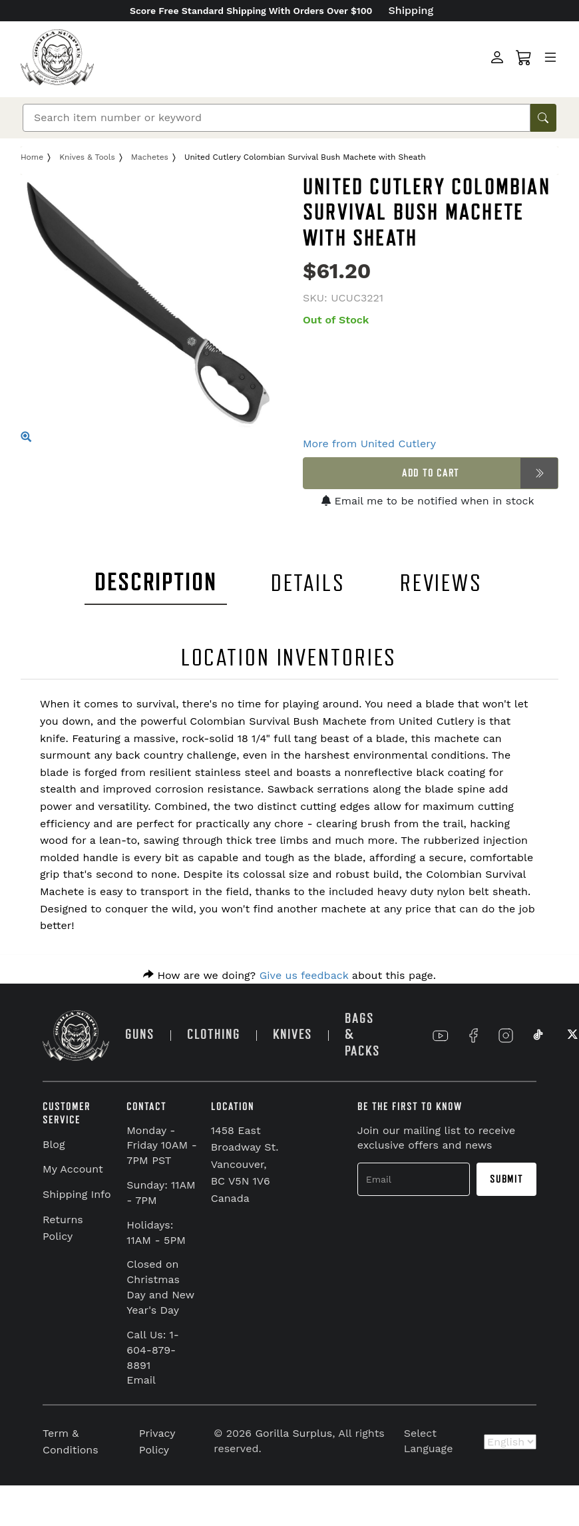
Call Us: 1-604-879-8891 (152, 1350)
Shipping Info (77, 1194)
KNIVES (292, 1034)
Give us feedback (304, 975)
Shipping (411, 10)
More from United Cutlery (369, 443)
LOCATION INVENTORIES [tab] (289, 657)
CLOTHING (213, 1034)
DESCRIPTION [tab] (156, 582)
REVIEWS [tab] (441, 583)
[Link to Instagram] (506, 1036)
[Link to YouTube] (441, 1036)
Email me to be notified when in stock (427, 500)
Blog (54, 1144)
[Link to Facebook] (473, 1036)
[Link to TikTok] (538, 1036)
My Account (73, 1169)
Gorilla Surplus (294, 1433)
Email (141, 1380)
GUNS (139, 1034)
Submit (506, 1179)
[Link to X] (571, 1036)
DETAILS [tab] (308, 583)
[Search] (276, 118)
